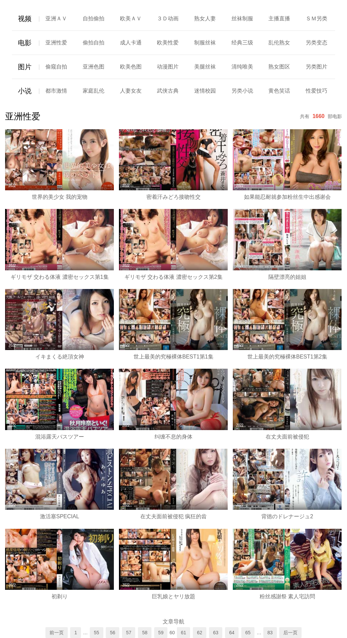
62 (199, 632)
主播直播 (279, 18)
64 (231, 632)
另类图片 (316, 67)
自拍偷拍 (93, 18)
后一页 (290, 632)
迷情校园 (205, 91)
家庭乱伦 (93, 91)
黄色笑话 (279, 91)
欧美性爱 (168, 42)
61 (183, 632)
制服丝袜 (205, 42)
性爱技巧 (316, 91)
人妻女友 (131, 91)
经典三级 (242, 42)
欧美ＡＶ (131, 18)
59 (161, 632)
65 (248, 632)
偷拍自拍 (93, 42)
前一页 (56, 632)
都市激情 (56, 91)
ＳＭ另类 (316, 18)
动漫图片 (168, 67)
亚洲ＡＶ (56, 18)
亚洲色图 (93, 67)
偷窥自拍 (56, 67)
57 (128, 632)
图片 (25, 67)
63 (216, 632)
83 (270, 632)
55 (96, 632)
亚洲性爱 (56, 42)
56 (112, 632)
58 (144, 632)
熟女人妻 (205, 18)
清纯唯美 (242, 67)
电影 (25, 42)
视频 (25, 18)
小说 (25, 91)
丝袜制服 (242, 18)
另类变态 (316, 42)
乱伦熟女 (279, 42)
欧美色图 (131, 67)
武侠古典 (168, 91)
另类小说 (242, 91)
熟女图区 (279, 67)
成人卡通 (131, 42)
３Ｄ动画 (168, 18)
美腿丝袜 (205, 67)
